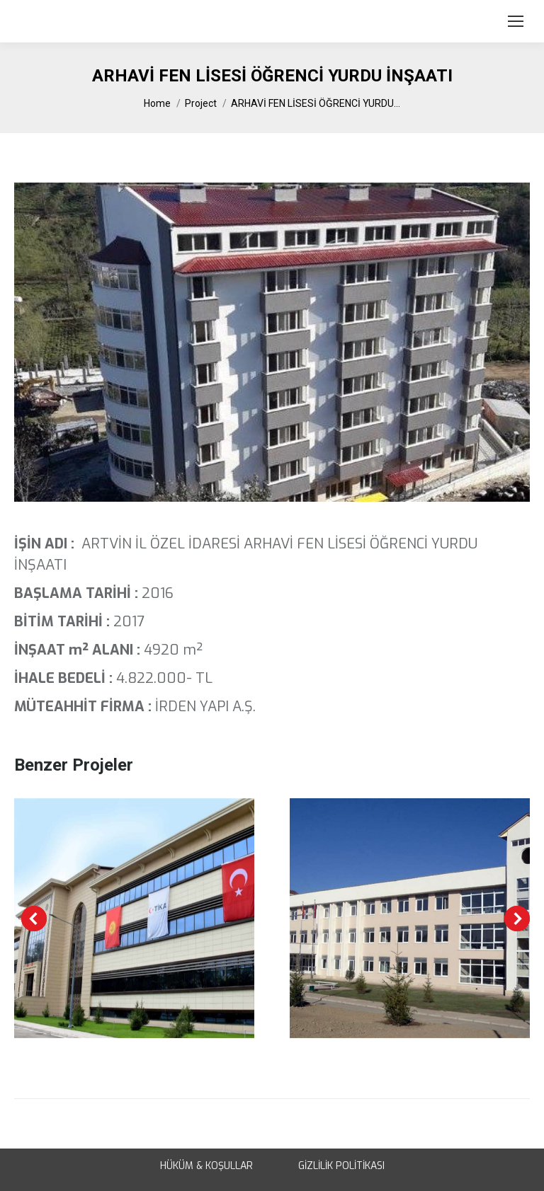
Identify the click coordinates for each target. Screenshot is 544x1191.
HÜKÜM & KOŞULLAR (206, 1166)
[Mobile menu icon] (516, 21)
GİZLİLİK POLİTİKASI (341, 1166)
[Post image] (134, 918)
